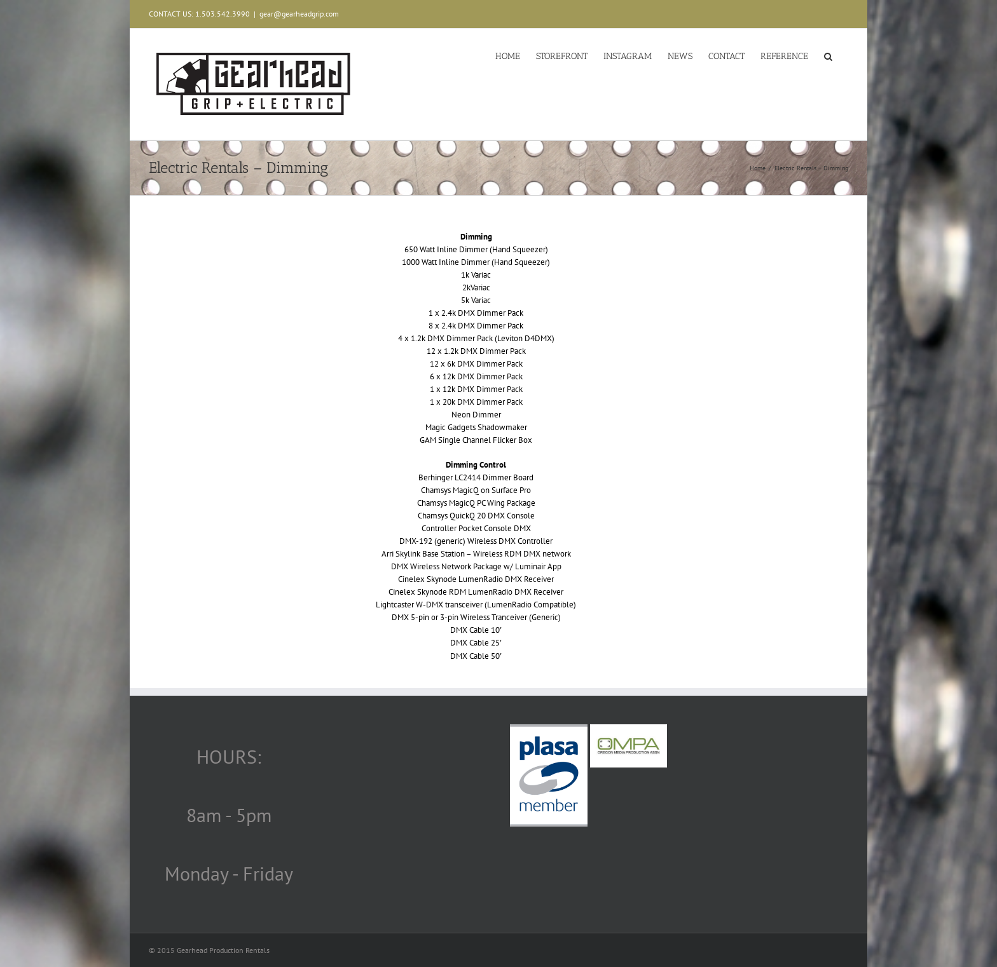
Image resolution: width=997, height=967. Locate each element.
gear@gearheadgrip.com (299, 13)
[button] (828, 55)
